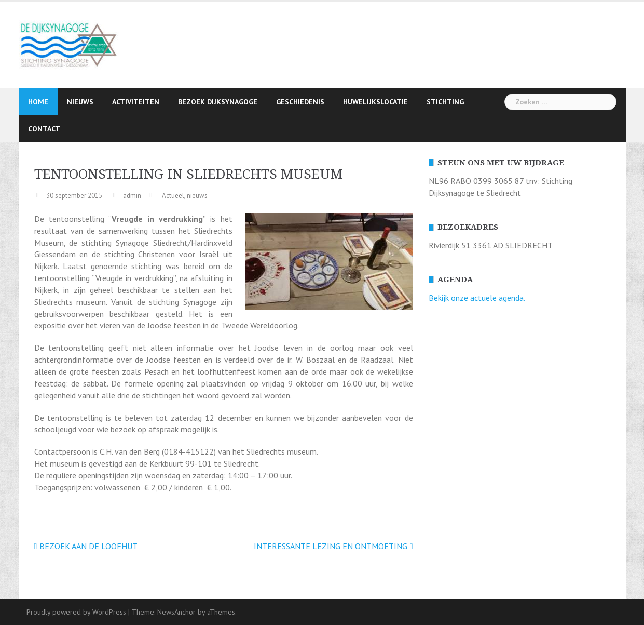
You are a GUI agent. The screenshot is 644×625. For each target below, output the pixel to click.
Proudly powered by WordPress (76, 612)
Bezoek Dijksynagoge (217, 102)
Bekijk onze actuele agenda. (477, 297)
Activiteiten (135, 102)
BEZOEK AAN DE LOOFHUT (88, 546)
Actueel (173, 195)
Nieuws (80, 102)
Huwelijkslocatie (375, 102)
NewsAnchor (176, 612)
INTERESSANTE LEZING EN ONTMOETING (330, 546)
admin (132, 195)
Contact (44, 129)
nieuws (197, 195)
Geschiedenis (300, 102)
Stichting (445, 102)
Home (38, 102)
